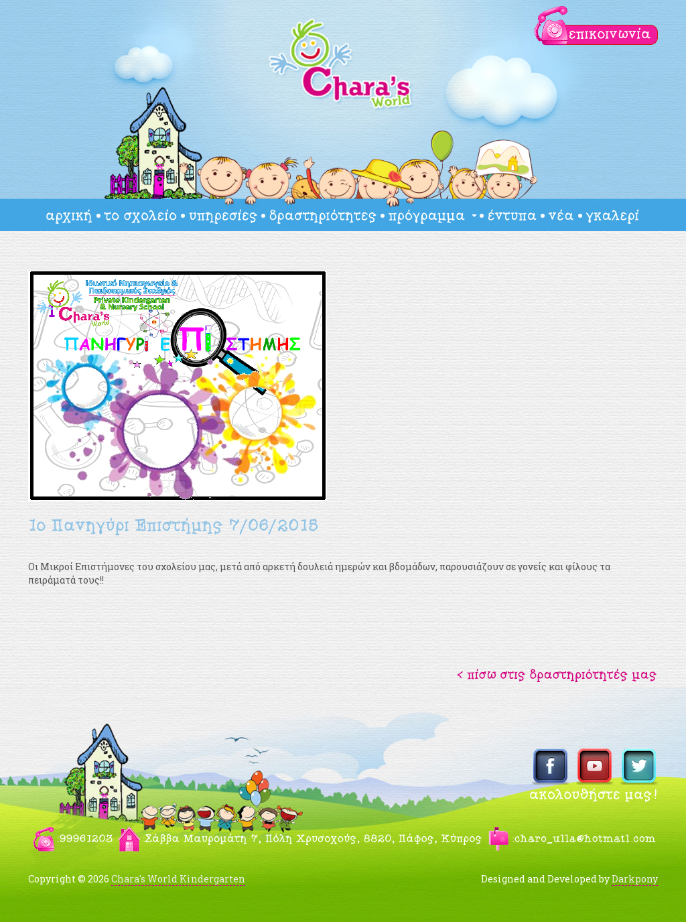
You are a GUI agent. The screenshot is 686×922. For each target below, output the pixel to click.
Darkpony (635, 878)
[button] (557, 673)
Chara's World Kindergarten (178, 878)
